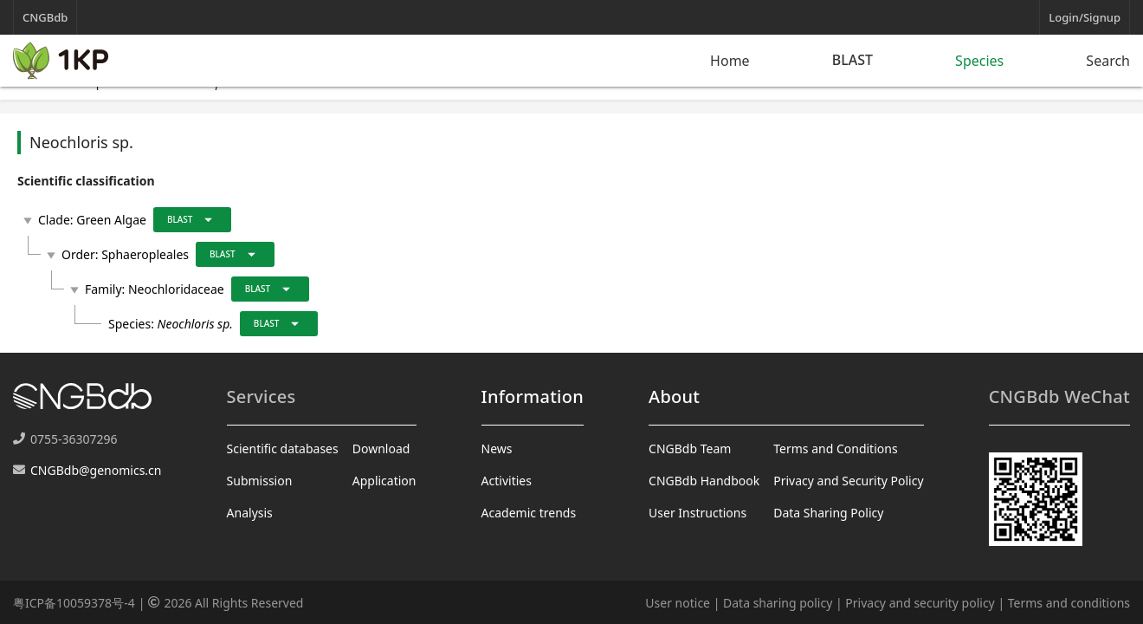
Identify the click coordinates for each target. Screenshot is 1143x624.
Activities (506, 480)
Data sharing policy (777, 603)
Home (730, 60)
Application (384, 480)
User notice (677, 603)
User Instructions (697, 512)
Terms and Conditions (835, 448)
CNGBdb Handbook (704, 480)
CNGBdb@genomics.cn (95, 470)
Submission (260, 480)
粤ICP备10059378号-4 (74, 603)
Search (1108, 60)
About (674, 396)
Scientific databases (283, 448)
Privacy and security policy (919, 603)
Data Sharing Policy (828, 512)
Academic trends (529, 512)
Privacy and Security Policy (848, 480)
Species (979, 60)
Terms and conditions (1069, 603)
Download (381, 448)
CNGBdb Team (690, 448)
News (497, 448)
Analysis (250, 512)
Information (532, 396)
